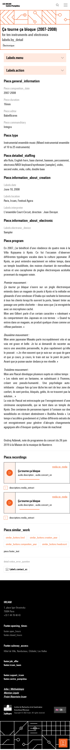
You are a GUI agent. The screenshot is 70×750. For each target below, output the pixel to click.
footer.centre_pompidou (17, 679)
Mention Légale (13, 693)
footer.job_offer (13, 661)
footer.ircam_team (14, 665)
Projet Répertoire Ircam (17, 696)
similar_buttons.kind (15, 537)
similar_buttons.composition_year (21, 544)
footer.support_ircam (16, 675)
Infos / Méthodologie (16, 689)
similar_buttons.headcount (54, 544)
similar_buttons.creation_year (43, 537)
